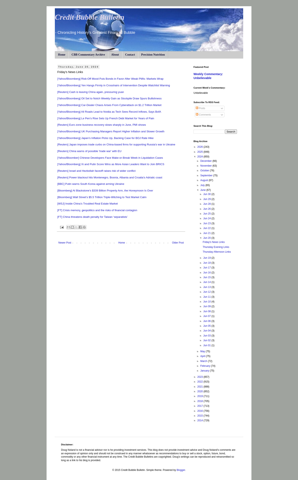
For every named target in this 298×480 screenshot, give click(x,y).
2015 (200, 415)
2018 (200, 401)
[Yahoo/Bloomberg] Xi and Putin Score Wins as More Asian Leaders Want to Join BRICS (110, 164)
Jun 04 (207, 330)
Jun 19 (207, 257)
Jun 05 (207, 325)
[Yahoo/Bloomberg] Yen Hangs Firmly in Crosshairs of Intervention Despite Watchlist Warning (113, 85)
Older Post (178, 242)
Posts (200, 108)
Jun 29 (207, 199)
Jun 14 (207, 282)
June (203, 190)
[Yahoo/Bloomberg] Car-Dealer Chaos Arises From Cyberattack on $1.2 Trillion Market (109, 105)
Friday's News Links (214, 242)
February (205, 365)
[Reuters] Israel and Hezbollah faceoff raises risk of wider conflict (96, 170)
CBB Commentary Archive (88, 54)
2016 (200, 410)
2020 (200, 391)
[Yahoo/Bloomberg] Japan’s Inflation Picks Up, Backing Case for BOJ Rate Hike (105, 138)
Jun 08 (207, 311)
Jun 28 (207, 203)
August (204, 180)
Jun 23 (207, 223)
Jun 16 (207, 272)
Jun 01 (207, 345)
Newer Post (64, 242)
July (202, 185)
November (206, 165)
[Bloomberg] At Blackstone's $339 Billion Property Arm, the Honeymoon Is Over (105, 190)
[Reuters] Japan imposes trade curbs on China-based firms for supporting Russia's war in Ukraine (116, 144)
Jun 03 (207, 335)
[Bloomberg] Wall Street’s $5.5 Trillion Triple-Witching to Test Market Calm (102, 197)
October (205, 170)
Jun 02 (207, 340)
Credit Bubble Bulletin (89, 17)
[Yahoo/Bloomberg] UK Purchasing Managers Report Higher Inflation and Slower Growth (110, 131)
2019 (200, 396)
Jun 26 (207, 208)
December (206, 161)
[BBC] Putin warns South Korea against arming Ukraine (90, 183)
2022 (200, 381)
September (206, 175)
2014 (200, 420)
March (204, 361)
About (115, 54)
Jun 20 (207, 237)
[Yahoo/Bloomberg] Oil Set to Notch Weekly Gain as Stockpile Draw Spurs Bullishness (109, 98)
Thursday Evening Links (216, 247)
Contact (130, 54)
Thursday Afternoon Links (217, 251)
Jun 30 (207, 194)
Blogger (181, 470)
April (203, 356)
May (203, 351)
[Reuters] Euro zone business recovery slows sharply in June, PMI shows (101, 124)
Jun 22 (207, 228)
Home (61, 54)
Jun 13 (207, 287)
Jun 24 (207, 218)
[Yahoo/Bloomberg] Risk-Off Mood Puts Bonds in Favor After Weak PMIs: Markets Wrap (110, 78)
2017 (200, 405)
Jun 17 (207, 267)
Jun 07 (207, 316)
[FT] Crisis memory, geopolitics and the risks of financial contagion (97, 210)
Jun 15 (207, 277)
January (205, 370)
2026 (200, 146)
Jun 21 (207, 233)
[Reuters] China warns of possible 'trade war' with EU (89, 151)
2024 (200, 156)
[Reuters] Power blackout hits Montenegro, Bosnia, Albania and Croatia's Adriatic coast (109, 177)
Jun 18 (207, 262)
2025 (200, 151)
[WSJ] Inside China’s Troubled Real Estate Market (87, 203)
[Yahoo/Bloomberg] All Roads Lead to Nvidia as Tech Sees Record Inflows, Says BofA (109, 111)
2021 (200, 386)
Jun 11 (207, 296)
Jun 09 (207, 306)
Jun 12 (207, 291)
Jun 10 (207, 301)
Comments (203, 114)
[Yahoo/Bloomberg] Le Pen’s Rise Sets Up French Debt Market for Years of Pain (105, 118)
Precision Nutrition (153, 54)
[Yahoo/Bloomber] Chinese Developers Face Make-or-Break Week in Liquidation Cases (110, 157)
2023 (200, 376)
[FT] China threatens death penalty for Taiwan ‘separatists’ (92, 216)
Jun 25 (207, 213)
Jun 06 (207, 321)
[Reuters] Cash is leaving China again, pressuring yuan (90, 92)
